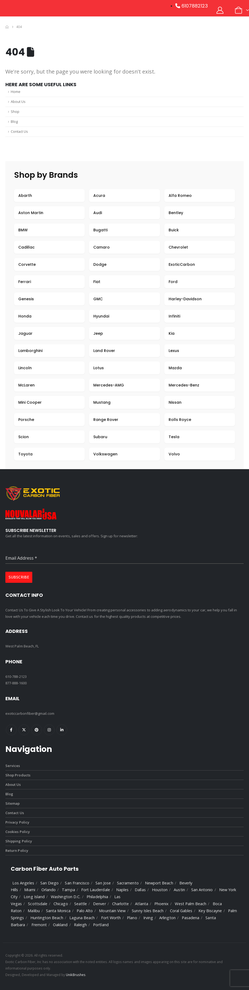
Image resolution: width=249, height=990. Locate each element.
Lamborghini (30, 350)
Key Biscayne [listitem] (210, 910)
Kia (172, 333)
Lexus (174, 350)
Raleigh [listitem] (80, 924)
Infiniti (174, 316)
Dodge (99, 264)
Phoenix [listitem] (161, 903)
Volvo (174, 454)
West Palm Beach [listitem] (190, 903)
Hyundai (101, 316)
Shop (15, 111)
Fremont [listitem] (39, 924)
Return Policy (16, 850)
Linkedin (61, 729)
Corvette (27, 264)
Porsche (26, 419)
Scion (23, 437)
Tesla (174, 437)
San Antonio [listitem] (202, 889)
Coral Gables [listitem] (181, 910)
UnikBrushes (76, 974)
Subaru (100, 437)
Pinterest (36, 729)
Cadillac (26, 247)
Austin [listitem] (179, 889)
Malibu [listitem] (34, 910)
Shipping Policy (18, 841)
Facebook (11, 729)
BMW (23, 230)
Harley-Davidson (185, 299)
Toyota (25, 454)
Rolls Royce (180, 419)
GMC (98, 299)
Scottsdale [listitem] (37, 903)
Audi (97, 212)
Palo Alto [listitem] (85, 910)
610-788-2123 (16, 676)
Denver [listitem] (99, 903)
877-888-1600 (16, 683)
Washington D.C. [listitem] (65, 896)
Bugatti (100, 230)
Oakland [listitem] (60, 924)
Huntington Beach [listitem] (46, 917)
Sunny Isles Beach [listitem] (147, 910)
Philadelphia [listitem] (97, 896)
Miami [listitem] (29, 889)
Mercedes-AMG (108, 385)
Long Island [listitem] (34, 896)
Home (15, 91)
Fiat (96, 281)
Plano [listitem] (132, 917)
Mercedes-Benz (184, 385)
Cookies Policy (17, 831)
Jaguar (25, 333)
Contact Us (19, 131)
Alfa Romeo (180, 195)
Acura (99, 195)
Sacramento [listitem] (128, 883)
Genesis (26, 299)
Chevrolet (178, 247)
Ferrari (24, 281)
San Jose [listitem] (103, 883)
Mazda (175, 368)
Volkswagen (105, 454)
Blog (14, 121)
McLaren (26, 385)
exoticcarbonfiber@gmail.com (29, 713)
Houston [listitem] (160, 889)
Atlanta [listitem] (141, 903)
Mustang (102, 402)
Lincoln (25, 368)
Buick (174, 230)
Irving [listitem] (148, 917)
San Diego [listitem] (49, 883)
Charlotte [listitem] (120, 903)
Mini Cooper (30, 402)
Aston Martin (30, 212)
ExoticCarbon (182, 264)
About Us (18, 101)
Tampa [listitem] (68, 889)
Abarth (25, 195)
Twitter (24, 729)
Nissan (175, 402)
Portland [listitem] (101, 924)
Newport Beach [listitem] (159, 883)
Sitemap (12, 803)
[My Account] (220, 10)
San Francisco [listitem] (77, 883)
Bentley (176, 212)
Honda (24, 316)
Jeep (98, 333)
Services (12, 765)
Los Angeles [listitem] (23, 883)
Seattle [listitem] (80, 903)
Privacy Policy (17, 822)
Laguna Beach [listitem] (82, 917)
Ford (173, 281)
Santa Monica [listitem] (58, 910)
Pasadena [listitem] (191, 917)
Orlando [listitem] (48, 889)
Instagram (49, 729)
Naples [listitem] (122, 889)
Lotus (98, 368)
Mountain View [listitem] (112, 910)
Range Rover (105, 419)
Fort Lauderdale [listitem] (95, 889)
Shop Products (17, 775)
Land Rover (104, 350)
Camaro (101, 247)
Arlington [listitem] (167, 917)
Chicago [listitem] (61, 903)
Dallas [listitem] (140, 889)
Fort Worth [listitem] (111, 917)
